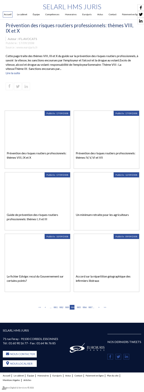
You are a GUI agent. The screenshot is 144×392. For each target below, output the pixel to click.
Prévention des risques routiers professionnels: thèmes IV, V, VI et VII (105, 155)
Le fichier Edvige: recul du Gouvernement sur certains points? (35, 278)
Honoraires (71, 14)
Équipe (36, 14)
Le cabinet (22, 14)
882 (61, 307)
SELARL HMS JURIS (72, 6)
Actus (100, 14)
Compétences (52, 14)
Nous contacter (22, 354)
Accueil (7, 14)
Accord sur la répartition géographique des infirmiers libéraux (103, 278)
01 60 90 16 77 (18, 343)
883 (67, 307)
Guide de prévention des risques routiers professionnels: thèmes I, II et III (32, 217)
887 (90, 307)
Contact (112, 14)
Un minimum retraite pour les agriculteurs (102, 214)
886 (84, 307)
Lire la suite (13, 73)
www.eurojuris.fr (27, 47)
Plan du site (112, 375)
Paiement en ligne (95, 375)
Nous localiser (21, 363)
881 (55, 307)
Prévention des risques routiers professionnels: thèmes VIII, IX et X (36, 155)
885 (78, 307)
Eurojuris (87, 14)
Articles (27, 380)
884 (72, 307)
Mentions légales (11, 380)
